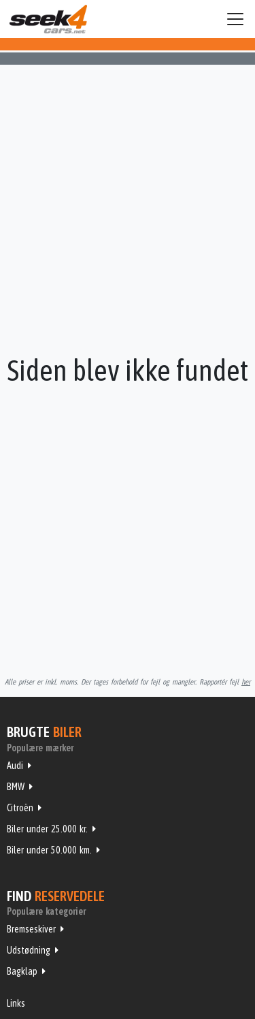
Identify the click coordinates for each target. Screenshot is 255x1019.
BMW (15, 786)
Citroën (20, 807)
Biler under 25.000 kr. (47, 829)
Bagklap (22, 971)
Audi (15, 765)
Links (16, 1003)
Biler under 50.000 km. (49, 850)
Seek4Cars (48, 19)
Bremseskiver (31, 929)
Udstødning (28, 950)
